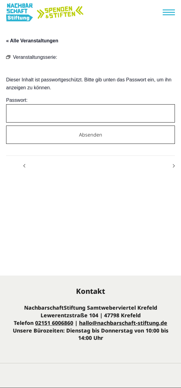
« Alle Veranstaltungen (32, 40)
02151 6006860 (54, 322)
